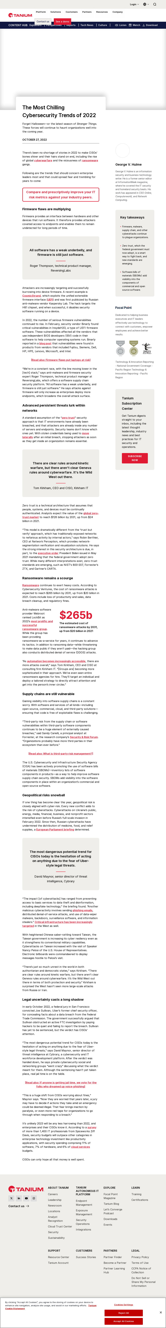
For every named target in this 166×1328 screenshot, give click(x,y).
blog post (45, 343)
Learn (135, 1187)
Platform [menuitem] (40, 15)
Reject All (124, 1313)
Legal (135, 1250)
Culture (102, 25)
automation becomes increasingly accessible (56, 661)
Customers (84, 1250)
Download (150, 25)
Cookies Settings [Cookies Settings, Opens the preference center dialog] (123, 1304)
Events (108, 1224)
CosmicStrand (31, 295)
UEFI (50, 299)
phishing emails (82, 910)
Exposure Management (84, 1212)
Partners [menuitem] (83, 15)
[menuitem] (60, 1214)
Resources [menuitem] (98, 15)
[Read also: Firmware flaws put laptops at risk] (61, 360)
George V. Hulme (128, 164)
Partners (110, 1250)
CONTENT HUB (18, 25)
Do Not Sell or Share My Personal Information (143, 1281)
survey (92, 1127)
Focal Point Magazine (111, 1196)
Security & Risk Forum (84, 737)
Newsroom (55, 1205)
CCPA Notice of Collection (141, 1270)
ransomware (90, 160)
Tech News (86, 25)
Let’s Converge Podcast (113, 1211)
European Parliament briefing (55, 829)
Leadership (54, 1199)
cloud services (80, 1146)
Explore (109, 1187)
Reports (71, 25)
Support (54, 1250)
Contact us (16, 1206)
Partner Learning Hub (114, 1270)
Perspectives (54, 25)
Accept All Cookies (123, 1321)
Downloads (110, 1219)
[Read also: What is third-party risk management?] (60, 753)
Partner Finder (113, 1257)
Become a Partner (115, 1262)
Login (133, 4)
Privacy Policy (140, 1257)
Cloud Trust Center (60, 1226)
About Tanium (58, 1187)
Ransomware (30, 585)
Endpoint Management (84, 1202)
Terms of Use (139, 1262)
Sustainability (56, 1237)
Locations (54, 1211)
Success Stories (86, 1257)
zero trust (68, 417)
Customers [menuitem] (69, 15)
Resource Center (58, 1257)
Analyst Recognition (55, 1218)
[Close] (160, 1312)
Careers (53, 1194)
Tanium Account (58, 1262)
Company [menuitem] (113, 15)
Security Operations (83, 1221)
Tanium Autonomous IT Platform (87, 1191)
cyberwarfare (43, 160)
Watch (134, 25)
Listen (120, 25)
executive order (48, 553)
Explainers (36, 25)
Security (53, 1232)
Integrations (83, 1229)
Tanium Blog (111, 1203)
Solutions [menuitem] (54, 15)
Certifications (139, 1199)
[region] (83, 1313)
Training (136, 1194)
